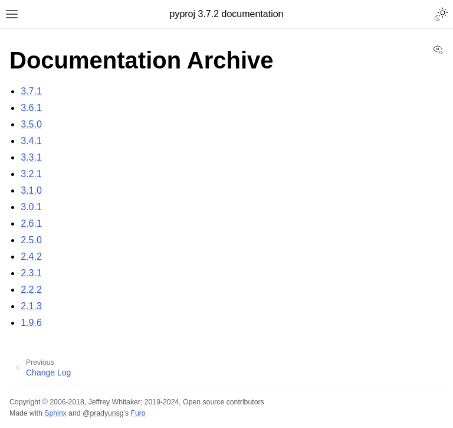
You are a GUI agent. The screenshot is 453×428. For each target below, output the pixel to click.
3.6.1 (31, 108)
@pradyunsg (103, 413)
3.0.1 (31, 207)
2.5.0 (31, 240)
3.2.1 (31, 174)
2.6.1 (31, 223)
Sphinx (55, 413)
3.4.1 (31, 141)
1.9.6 (31, 323)
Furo (137, 413)
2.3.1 (31, 273)
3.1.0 (31, 190)
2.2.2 (31, 290)
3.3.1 (31, 157)
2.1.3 (31, 306)
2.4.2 (31, 256)
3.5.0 (31, 124)
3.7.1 (31, 91)
